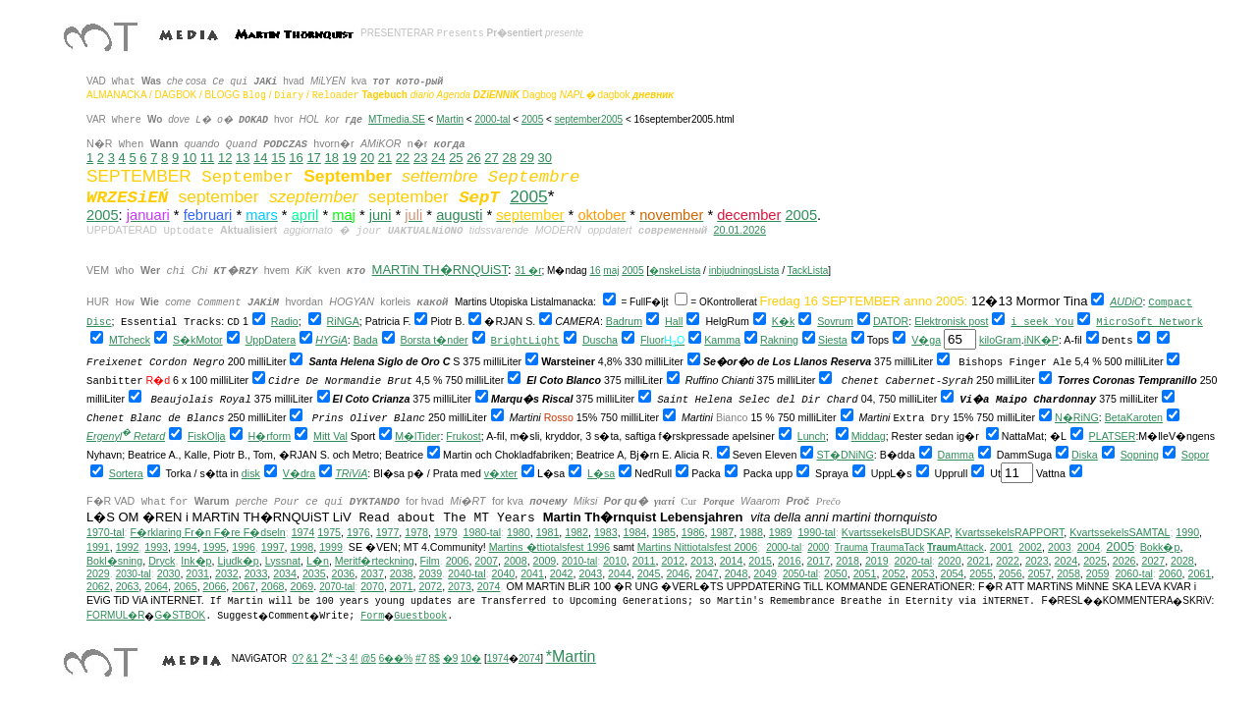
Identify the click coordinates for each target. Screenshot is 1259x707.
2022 (1007, 561)
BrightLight (525, 341)
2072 (430, 586)
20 (367, 157)
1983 (606, 532)
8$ (434, 658)
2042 (562, 573)
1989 (781, 532)
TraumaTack (898, 547)
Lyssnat (283, 561)
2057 (1040, 573)
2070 (372, 586)
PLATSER (1112, 436)
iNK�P (1041, 340)
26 (473, 157)
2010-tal (579, 561)
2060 (1170, 573)
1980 (518, 532)
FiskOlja (206, 436)
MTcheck (129, 340)
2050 (836, 573)
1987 (722, 532)
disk (251, 473)
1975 (329, 532)
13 (242, 157)
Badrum (624, 321)
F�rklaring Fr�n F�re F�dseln (207, 532)
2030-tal (133, 574)
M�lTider (417, 436)
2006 (457, 561)
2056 (1010, 573)
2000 (818, 547)
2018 (847, 561)
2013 (702, 561)
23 (420, 157)
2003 (1059, 547)
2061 (1200, 573)
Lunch (811, 436)
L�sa (601, 473)
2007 (486, 561)
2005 (532, 119)
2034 (285, 573)
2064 (156, 586)
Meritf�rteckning (374, 561)
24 (438, 157)
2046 (677, 573)
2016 (789, 561)
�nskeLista (674, 270)
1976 (358, 532)
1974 (303, 532)
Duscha (600, 340)
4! (353, 658)
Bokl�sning (114, 561)
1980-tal (483, 532)
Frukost (463, 436)
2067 (243, 586)
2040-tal (467, 573)
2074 (489, 586)
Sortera (126, 473)
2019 (877, 561)
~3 (341, 658)
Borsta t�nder (434, 340)
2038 (401, 573)
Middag (868, 436)
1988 (751, 532)
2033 (256, 573)
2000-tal (492, 119)
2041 (532, 573)
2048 (736, 573)
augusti (459, 215)
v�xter (501, 473)
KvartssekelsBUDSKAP (896, 532)
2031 (197, 573)
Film (430, 561)
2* (327, 657)
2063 (127, 586)
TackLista (808, 270)
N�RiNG (1077, 417)
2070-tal (337, 586)
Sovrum (835, 321)
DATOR (890, 321)
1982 (576, 532)
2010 (615, 561)
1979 (446, 532)
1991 (98, 547)
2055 (981, 573)
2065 (185, 586)
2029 (98, 573)
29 (527, 157)
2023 (1037, 561)
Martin (450, 119)
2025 (1095, 561)
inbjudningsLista (744, 270)
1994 (185, 547)
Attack (955, 547)
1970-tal (105, 532)
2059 (1098, 573)
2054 (952, 573)
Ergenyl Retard (125, 436)
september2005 (589, 119)
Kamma (722, 340)
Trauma (851, 547)
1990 (1187, 532)
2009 (545, 561)
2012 (672, 561)
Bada (366, 340)
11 (207, 157)
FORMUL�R (115, 615)
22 (403, 157)
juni (380, 215)
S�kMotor (198, 340)
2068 (273, 586)
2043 (590, 573)
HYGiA (331, 340)
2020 (949, 561)
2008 (515, 561)
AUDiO (1126, 301)
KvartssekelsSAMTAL (1119, 532)
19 (349, 157)
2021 (979, 561)
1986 (693, 532)
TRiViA (351, 473)
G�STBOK (179, 615)
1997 (273, 547)
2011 (644, 561)
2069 (301, 586)
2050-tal (800, 574)
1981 (548, 532)
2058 (1068, 573)
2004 (1089, 547)
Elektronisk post (951, 321)
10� (471, 658)
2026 (1124, 561)
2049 (765, 573)
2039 (430, 573)
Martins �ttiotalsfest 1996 (550, 547)
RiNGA (343, 321)
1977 (388, 532)
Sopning (1140, 455)
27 (491, 157)
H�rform (270, 436)
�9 (451, 658)
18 (331, 157)
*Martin (571, 656)
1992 (127, 547)
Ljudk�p (237, 561)
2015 (760, 561)
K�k (783, 321)
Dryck (161, 561)
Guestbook (420, 616)
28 (509, 157)
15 (278, 157)
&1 (312, 658)
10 (189, 157)
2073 (459, 586)
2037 (372, 573)
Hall (674, 321)
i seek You (1042, 322)
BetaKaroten (1134, 417)
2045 (649, 573)
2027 (1153, 561)
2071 (401, 586)
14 (260, 157)
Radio (285, 321)
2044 (619, 573)
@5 (368, 658)
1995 (215, 547)
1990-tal (816, 532)
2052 (893, 573)
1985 (664, 532)
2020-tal (914, 561)
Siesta (833, 340)
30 (545, 157)
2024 (1066, 561)
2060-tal (1134, 573)
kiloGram (1000, 340)
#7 (420, 658)
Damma (956, 455)
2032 (227, 573)
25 (456, 157)
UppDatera (271, 340)
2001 (1001, 547)
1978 (416, 532)
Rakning (779, 340)
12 (225, 157)
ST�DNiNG (844, 455)
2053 (923, 573)
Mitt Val (330, 436)
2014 (731, 561)
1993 (156, 547)
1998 (302, 547)
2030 (169, 573)
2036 (344, 573)
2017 (819, 561)
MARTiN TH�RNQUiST (440, 269)
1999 (331, 547)
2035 (314, 573)
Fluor (652, 340)
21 (385, 157)
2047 (707, 573)
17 (313, 157)
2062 (98, 586)
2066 (215, 586)
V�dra (299, 473)
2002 (1030, 547)
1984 (635, 532)
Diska (1084, 455)
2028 (1182, 561)
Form (372, 616)
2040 (504, 573)
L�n (317, 561)
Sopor (1195, 455)
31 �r (528, 270)
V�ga (926, 340)
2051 (865, 573)
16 (295, 157)
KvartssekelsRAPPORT (1010, 532)
